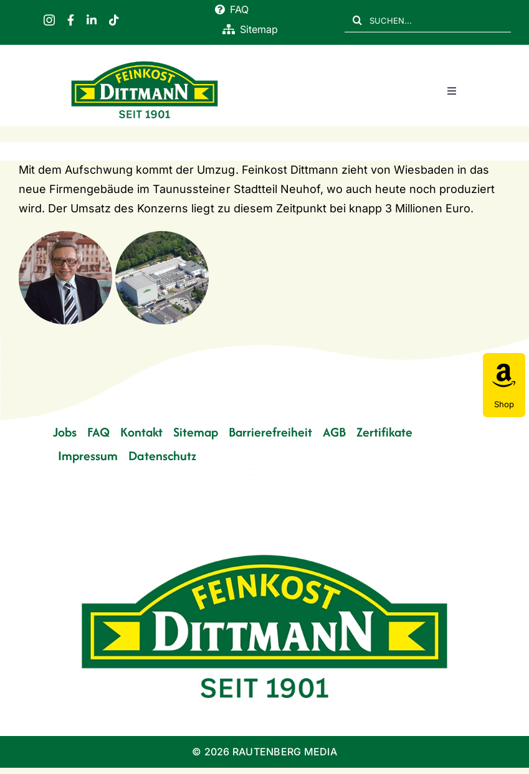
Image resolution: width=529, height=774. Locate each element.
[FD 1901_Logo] (144, 62)
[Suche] (357, 19)
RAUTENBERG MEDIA (284, 751)
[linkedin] (92, 20)
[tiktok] (114, 20)
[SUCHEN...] (428, 19)
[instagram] (49, 20)
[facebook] (70, 20)
